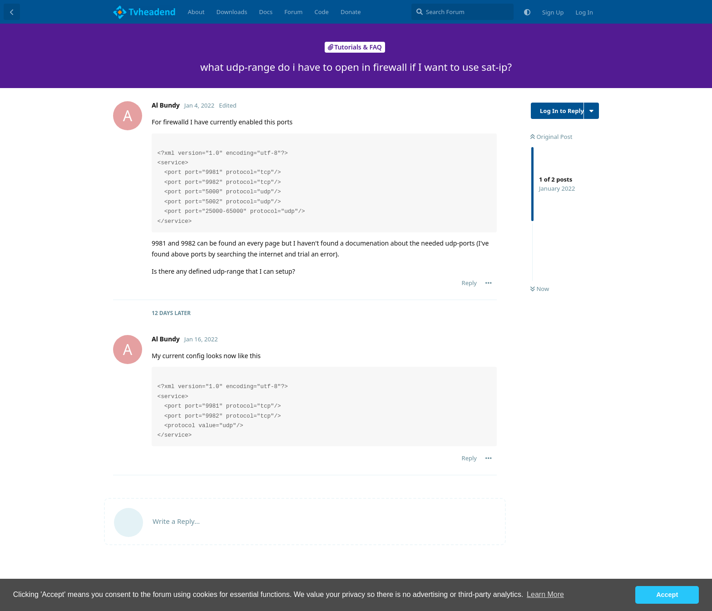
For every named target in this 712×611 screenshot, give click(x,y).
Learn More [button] (545, 594)
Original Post (551, 137)
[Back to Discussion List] (12, 12)
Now (539, 289)
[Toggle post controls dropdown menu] (488, 283)
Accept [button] (667, 594)
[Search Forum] (462, 12)
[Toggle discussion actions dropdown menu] (591, 111)
